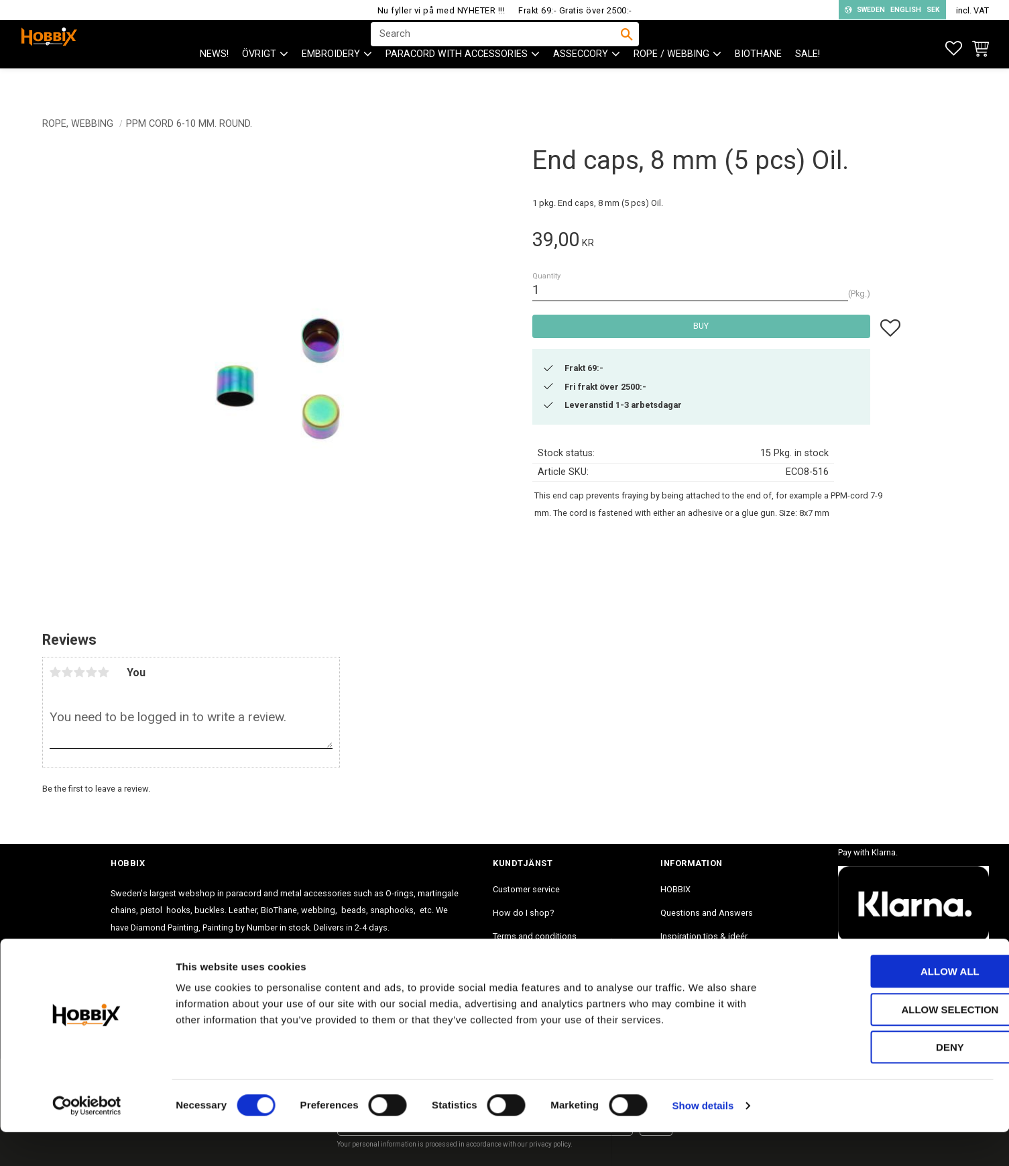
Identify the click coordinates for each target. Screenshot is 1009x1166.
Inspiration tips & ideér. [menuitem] (704, 936)
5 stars (104, 672)
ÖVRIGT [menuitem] (259, 81)
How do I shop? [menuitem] (523, 913)
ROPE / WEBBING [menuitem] (671, 81)
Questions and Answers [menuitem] (706, 913)
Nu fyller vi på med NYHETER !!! (441, 10)
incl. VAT (972, 10)
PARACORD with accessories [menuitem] (456, 81)
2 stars (68, 672)
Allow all (897, 1005)
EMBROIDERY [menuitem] (331, 81)
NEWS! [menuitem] (214, 81)
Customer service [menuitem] (526, 889)
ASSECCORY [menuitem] (580, 81)
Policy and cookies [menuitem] (529, 960)
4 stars (92, 672)
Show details (703, 1139)
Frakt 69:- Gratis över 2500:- (575, 10)
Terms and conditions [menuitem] (535, 936)
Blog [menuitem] (669, 960)
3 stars (80, 672)
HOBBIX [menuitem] (675, 889)
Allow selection (897, 1043)
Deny (897, 1081)
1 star (56, 672)
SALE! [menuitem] (807, 81)
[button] (953, 48)
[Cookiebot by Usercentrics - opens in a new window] (86, 1140)
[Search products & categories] (496, 47)
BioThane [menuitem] (758, 81)
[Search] (627, 47)
